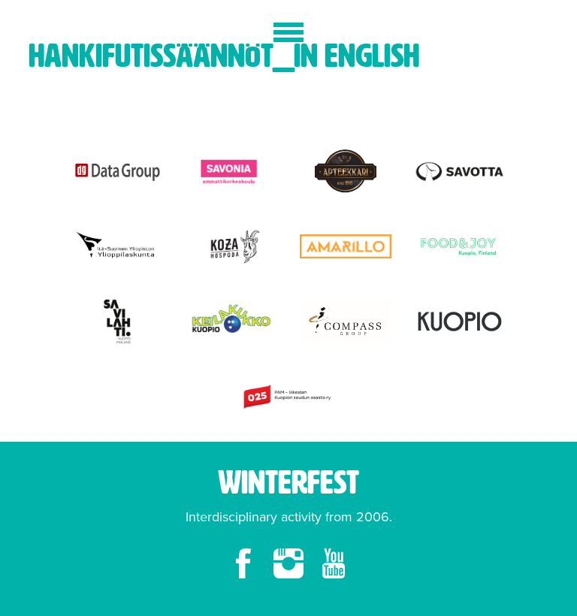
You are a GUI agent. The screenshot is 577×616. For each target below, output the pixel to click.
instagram (288, 563)
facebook (243, 563)
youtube (334, 563)
